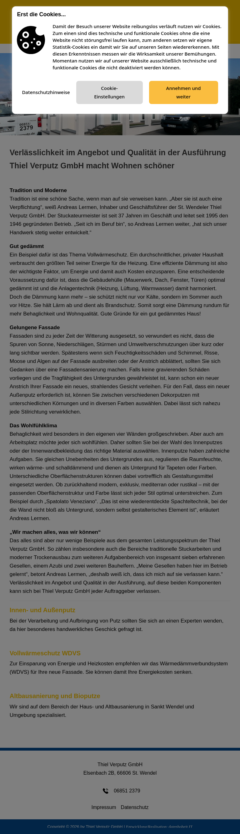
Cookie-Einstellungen (109, 92)
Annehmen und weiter (183, 92)
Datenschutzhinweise (46, 92)
